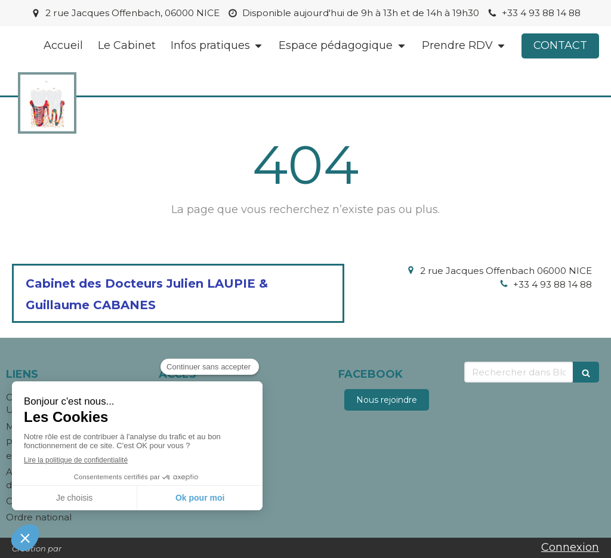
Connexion (570, 547)
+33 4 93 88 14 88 (552, 284)
